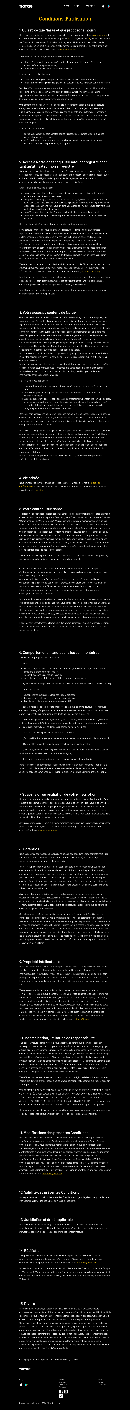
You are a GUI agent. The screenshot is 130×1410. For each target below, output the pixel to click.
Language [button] (89, 6)
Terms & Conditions (62, 1381)
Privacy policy (63, 1387)
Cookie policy (63, 1385)
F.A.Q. (66, 6)
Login (76, 6)
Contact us (102, 1385)
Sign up (100, 1382)
